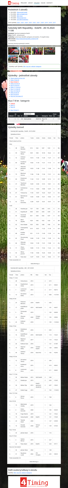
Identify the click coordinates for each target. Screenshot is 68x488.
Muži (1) (13, 105)
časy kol (28, 66)
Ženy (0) (13, 107)
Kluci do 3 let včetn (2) (17, 96)
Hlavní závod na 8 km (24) (18, 78)
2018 (50, 22)
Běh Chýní (20, 16)
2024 (26, 22)
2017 (54, 22)
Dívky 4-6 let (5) (15, 92)
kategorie (38, 66)
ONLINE (43, 3)
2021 (38, 22)
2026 (18, 22)
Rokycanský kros (21, 18)
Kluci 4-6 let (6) (15, 94)
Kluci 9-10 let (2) (15, 85)
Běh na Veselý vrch (22, 14)
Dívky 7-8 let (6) (15, 80)
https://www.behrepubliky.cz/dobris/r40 (27, 39)
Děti (24, 66)
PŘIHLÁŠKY (24, 3)
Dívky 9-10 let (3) (15, 83)
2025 (22, 22)
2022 (34, 22)
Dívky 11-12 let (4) (15, 87)
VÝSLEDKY (37, 3)
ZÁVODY (30, 3)
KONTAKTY (50, 3)
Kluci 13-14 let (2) (15, 91)
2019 (46, 22)
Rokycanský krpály (22, 12)
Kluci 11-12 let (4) (15, 89)
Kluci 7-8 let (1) (15, 82)
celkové (33, 66)
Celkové (13, 103)
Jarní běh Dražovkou (22, 19)
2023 (30, 22)
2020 (42, 22)
